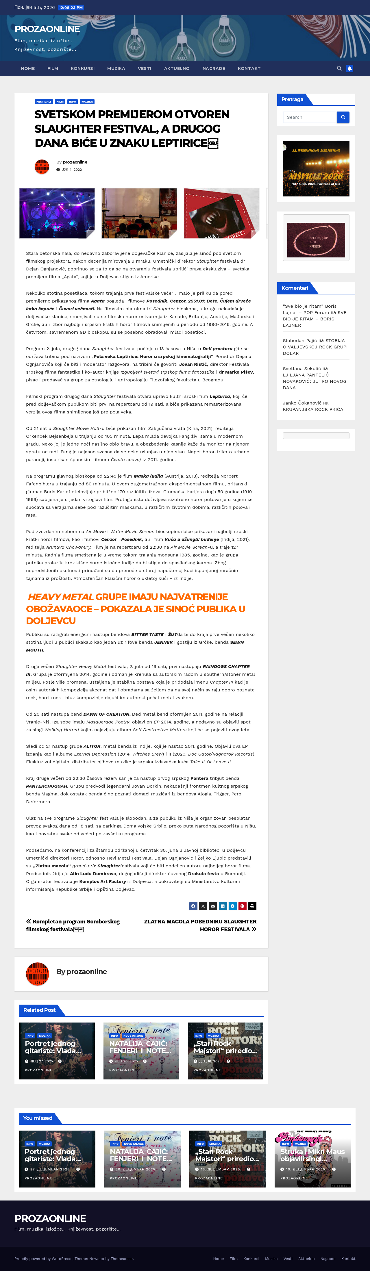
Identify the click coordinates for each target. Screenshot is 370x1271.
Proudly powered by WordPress (43, 1259)
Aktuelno (177, 68)
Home (28, 68)
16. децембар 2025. (222, 1169)
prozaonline (75, 162)
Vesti (144, 68)
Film (52, 68)
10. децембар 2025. (307, 1169)
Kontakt (249, 68)
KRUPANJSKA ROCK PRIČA (313, 409)
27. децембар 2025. (51, 1169)
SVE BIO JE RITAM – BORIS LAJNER (315, 319)
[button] (339, 68)
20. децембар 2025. (137, 1169)
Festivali (43, 101)
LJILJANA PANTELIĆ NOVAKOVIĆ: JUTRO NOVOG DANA (315, 381)
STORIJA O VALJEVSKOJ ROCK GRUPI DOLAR (315, 347)
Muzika (116, 68)
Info (72, 101)
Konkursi (83, 68)
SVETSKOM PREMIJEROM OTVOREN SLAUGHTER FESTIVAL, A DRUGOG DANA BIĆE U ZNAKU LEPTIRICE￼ (132, 128)
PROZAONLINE (46, 28)
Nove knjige (133, 1035)
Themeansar (122, 1259)
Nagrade (214, 68)
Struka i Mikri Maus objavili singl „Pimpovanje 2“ (312, 1158)
